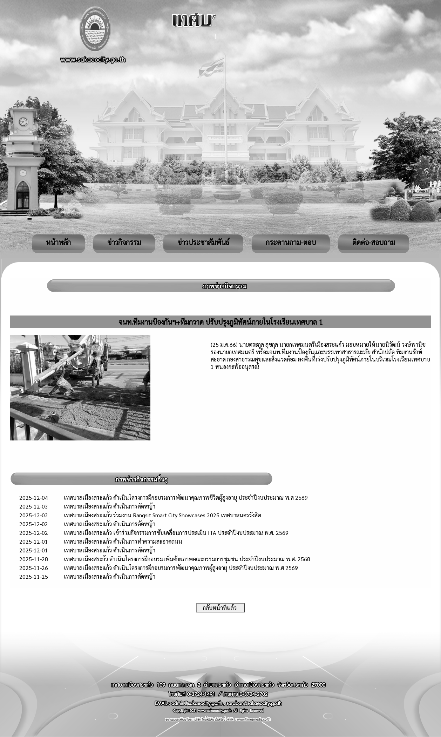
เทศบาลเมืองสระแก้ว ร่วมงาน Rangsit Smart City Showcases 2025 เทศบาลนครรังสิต (162, 515)
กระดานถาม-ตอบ (291, 242)
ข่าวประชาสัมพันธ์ (203, 242)
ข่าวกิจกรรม (124, 242)
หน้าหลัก (58, 242)
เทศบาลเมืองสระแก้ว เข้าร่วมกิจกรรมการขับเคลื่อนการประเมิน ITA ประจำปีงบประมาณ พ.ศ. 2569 (176, 532)
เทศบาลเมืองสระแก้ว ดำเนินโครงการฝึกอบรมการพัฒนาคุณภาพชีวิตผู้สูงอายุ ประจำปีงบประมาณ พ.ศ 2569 (186, 497)
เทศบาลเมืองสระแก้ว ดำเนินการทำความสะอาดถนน (123, 541)
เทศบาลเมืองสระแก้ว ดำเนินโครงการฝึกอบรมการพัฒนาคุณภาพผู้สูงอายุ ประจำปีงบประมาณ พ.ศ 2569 (181, 567)
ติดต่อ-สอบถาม (373, 242)
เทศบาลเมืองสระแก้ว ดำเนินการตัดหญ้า (109, 506)
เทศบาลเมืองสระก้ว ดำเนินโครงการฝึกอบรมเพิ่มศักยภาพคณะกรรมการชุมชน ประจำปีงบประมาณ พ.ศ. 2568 (187, 559)
